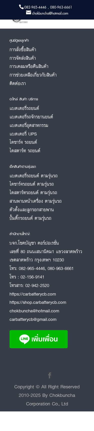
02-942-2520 (37, 285)
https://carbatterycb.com (33, 294)
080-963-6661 (61, 268)
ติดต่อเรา (18, 83)
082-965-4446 (32, 268)
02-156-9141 (32, 277)
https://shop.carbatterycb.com (38, 302)
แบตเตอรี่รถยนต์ (24, 108)
